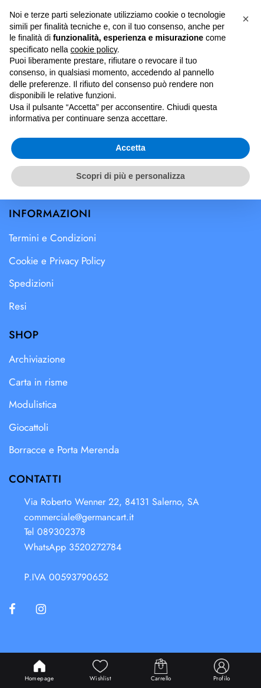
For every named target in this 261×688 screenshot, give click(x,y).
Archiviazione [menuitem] (37, 359)
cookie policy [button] (94, 538)
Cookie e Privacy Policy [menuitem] (57, 261)
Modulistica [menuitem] (33, 404)
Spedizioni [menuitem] (31, 283)
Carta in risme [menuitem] (38, 382)
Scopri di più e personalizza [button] (130, 664)
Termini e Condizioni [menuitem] (52, 238)
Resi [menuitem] (18, 306)
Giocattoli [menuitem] (28, 427)
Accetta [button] (130, 636)
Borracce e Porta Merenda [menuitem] (64, 450)
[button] (230, 22)
